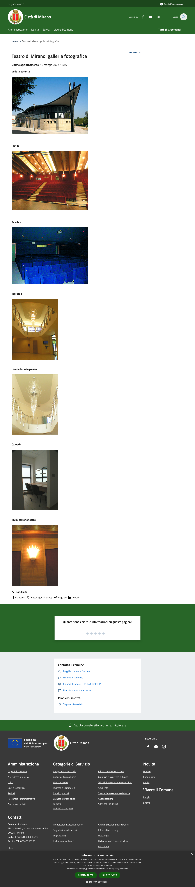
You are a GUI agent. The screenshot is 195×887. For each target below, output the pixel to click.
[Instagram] (156, 17)
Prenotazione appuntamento (68, 824)
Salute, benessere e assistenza (114, 793)
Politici (11, 793)
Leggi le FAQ (59, 835)
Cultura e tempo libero (64, 777)
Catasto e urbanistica (64, 799)
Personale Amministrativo (21, 799)
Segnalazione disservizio (65, 830)
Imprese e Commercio (64, 788)
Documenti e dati (17, 804)
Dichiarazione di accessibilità (113, 841)
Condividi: (19, 592)
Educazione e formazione (111, 771)
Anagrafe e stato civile (64, 771)
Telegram (60, 597)
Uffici (10, 782)
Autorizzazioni (105, 799)
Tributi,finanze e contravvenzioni (115, 782)
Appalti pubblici (61, 793)
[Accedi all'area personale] (171, 4)
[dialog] (97, 869)
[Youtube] (149, 17)
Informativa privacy (108, 830)
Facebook (18, 597)
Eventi (146, 803)
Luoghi (146, 797)
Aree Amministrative (19, 777)
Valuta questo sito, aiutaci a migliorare (97, 725)
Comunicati (149, 777)
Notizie (147, 771)
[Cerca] (183, 17)
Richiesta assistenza (63, 841)
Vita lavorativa (60, 782)
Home (15, 41)
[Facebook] (141, 17)
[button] (97, 881)
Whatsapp (45, 597)
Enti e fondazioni (16, 788)
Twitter (31, 597)
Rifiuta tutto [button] (110, 875)
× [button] (191, 854)
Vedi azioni (135, 53)
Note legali (103, 835)
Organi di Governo (17, 771)
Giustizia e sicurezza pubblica (113, 777)
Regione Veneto (16, 4)
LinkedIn (74, 597)
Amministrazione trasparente (113, 824)
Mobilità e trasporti (63, 808)
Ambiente (103, 788)
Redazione (103, 846)
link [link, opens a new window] (126, 868)
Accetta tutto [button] (85, 875)
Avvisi (146, 782)
